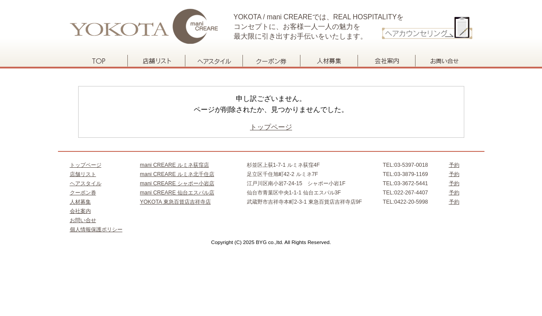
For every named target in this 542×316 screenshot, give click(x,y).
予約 (454, 165)
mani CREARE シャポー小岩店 (177, 183)
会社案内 (386, 61)
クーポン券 (271, 61)
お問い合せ (444, 61)
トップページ (98, 61)
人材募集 (329, 61)
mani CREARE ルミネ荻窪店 (174, 165)
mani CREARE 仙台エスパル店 (177, 193)
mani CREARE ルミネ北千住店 (177, 174)
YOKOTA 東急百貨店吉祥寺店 (175, 202)
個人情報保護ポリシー (96, 229)
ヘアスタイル (213, 61)
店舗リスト (156, 61)
